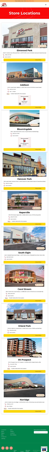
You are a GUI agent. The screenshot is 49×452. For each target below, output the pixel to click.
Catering (3, 438)
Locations (12, 433)
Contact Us (3, 436)
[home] (4, 5)
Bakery (2, 433)
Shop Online (23, 59)
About (2, 431)
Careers (12, 431)
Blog (2, 435)
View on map (43, 46)
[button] (46, 5)
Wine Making (13, 435)
